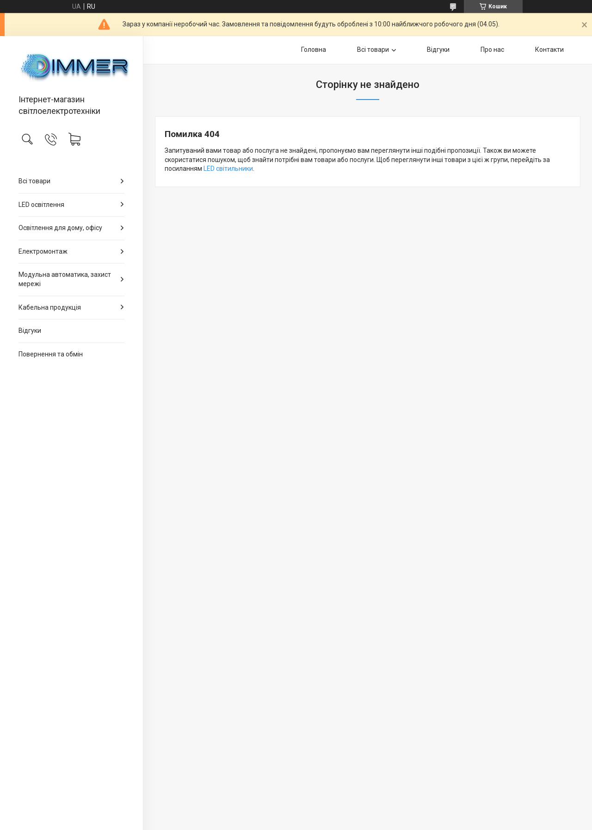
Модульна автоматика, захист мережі (64, 279)
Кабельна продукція (49, 307)
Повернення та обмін (50, 354)
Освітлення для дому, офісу (60, 227)
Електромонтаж (43, 251)
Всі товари (34, 181)
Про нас (492, 49)
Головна (313, 49)
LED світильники (228, 168)
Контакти (549, 49)
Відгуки (29, 330)
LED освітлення (41, 204)
